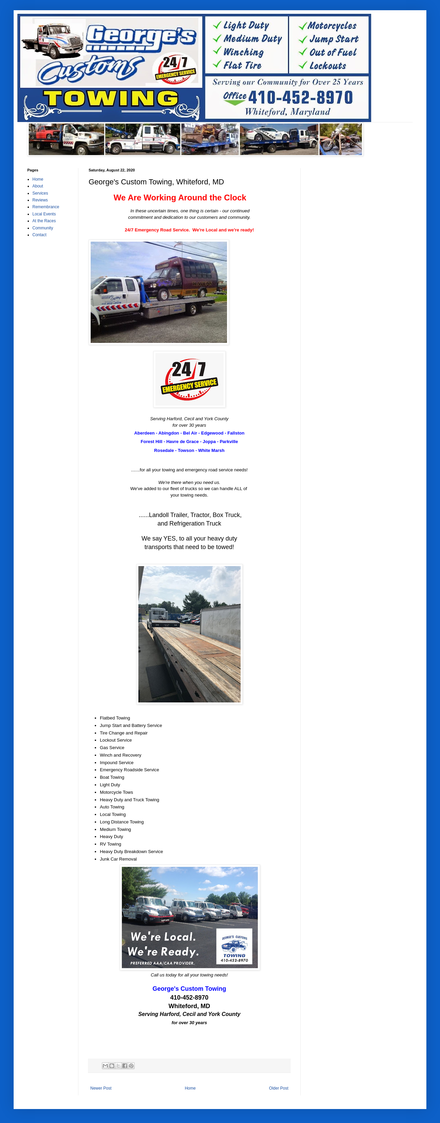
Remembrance (45, 206)
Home (190, 1088)
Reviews (40, 200)
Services (40, 193)
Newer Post (100, 1088)
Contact (39, 234)
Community (42, 228)
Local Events (44, 214)
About (37, 186)
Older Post (278, 1088)
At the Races (44, 220)
